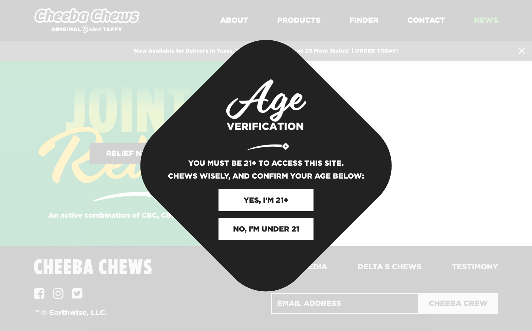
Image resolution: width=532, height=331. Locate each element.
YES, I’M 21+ (266, 200)
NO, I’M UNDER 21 (266, 228)
